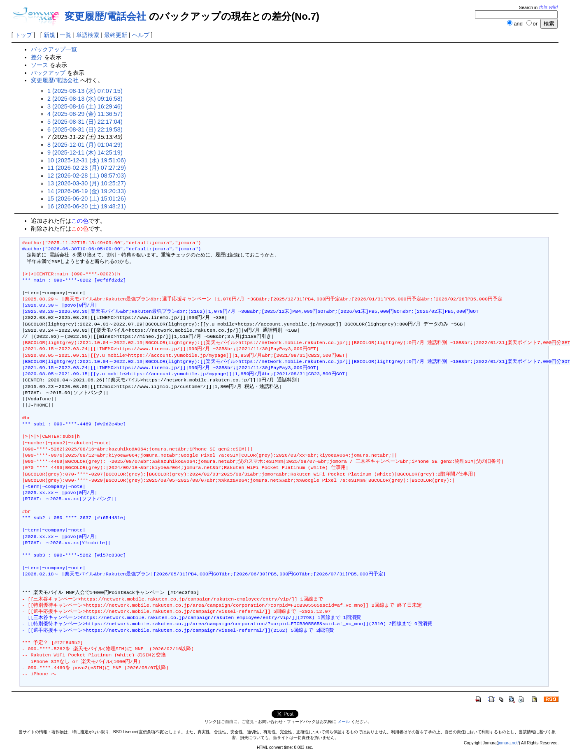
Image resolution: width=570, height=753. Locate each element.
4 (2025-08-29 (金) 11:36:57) (85, 114)
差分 (36, 57)
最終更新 (115, 35)
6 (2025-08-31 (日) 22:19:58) (85, 129)
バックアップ (48, 72)
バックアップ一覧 (54, 49)
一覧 (65, 35)
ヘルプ (140, 35)
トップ (23, 35)
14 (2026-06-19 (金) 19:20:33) (86, 191)
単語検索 (87, 35)
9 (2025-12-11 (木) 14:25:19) (85, 152)
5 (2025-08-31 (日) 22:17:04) (85, 121)
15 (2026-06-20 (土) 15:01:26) (86, 198)
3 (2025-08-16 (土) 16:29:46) (85, 106)
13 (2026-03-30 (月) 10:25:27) (86, 183)
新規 (49, 35)
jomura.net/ (508, 743)
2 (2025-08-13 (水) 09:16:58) (85, 98)
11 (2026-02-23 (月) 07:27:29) (86, 167)
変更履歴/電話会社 (106, 16)
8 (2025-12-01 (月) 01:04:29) (85, 144)
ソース (39, 65)
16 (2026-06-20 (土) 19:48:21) (86, 206)
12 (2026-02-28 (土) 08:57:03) (86, 175)
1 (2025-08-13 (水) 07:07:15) (85, 91)
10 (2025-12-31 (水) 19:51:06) (86, 160)
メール (343, 721)
